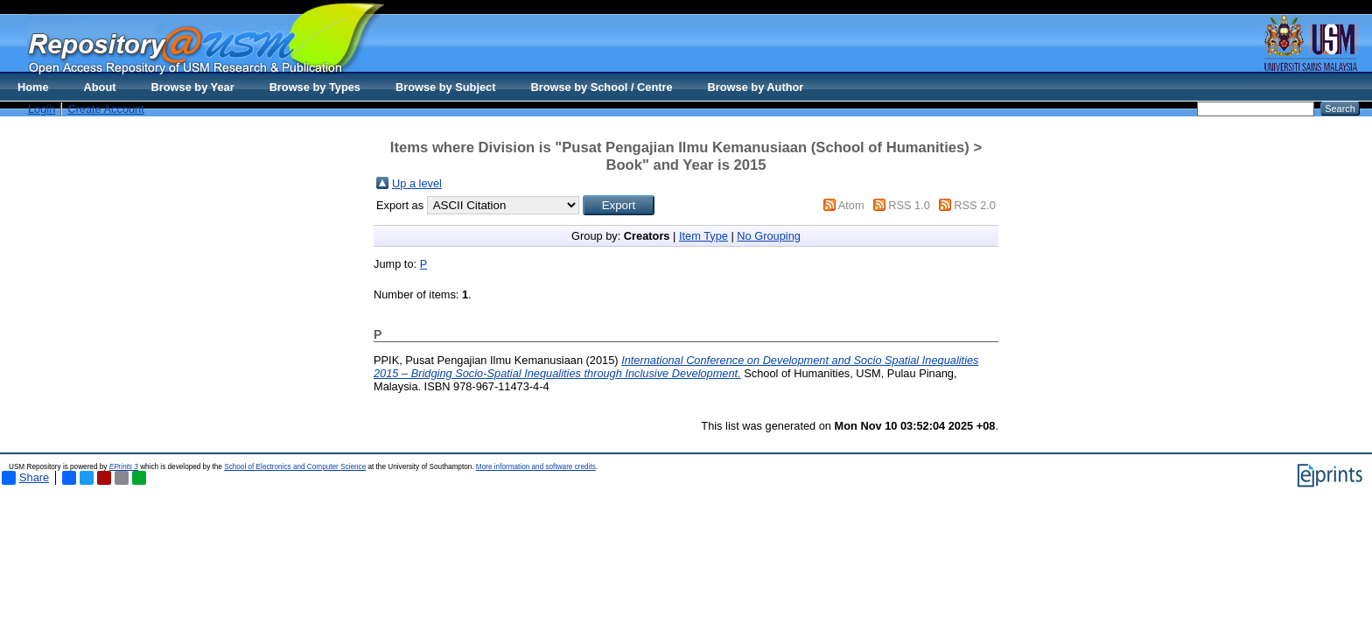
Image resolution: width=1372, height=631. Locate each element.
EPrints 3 (123, 467)
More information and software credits (536, 467)
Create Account (105, 109)
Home (33, 87)
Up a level (417, 183)
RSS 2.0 (975, 205)
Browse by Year (192, 87)
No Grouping (769, 235)
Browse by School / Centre (601, 87)
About (100, 87)
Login (41, 109)
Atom (851, 205)
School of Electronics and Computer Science (295, 467)
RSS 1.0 (909, 205)
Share (25, 478)
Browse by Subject (446, 87)
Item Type (703, 235)
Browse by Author (756, 87)
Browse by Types (315, 87)
